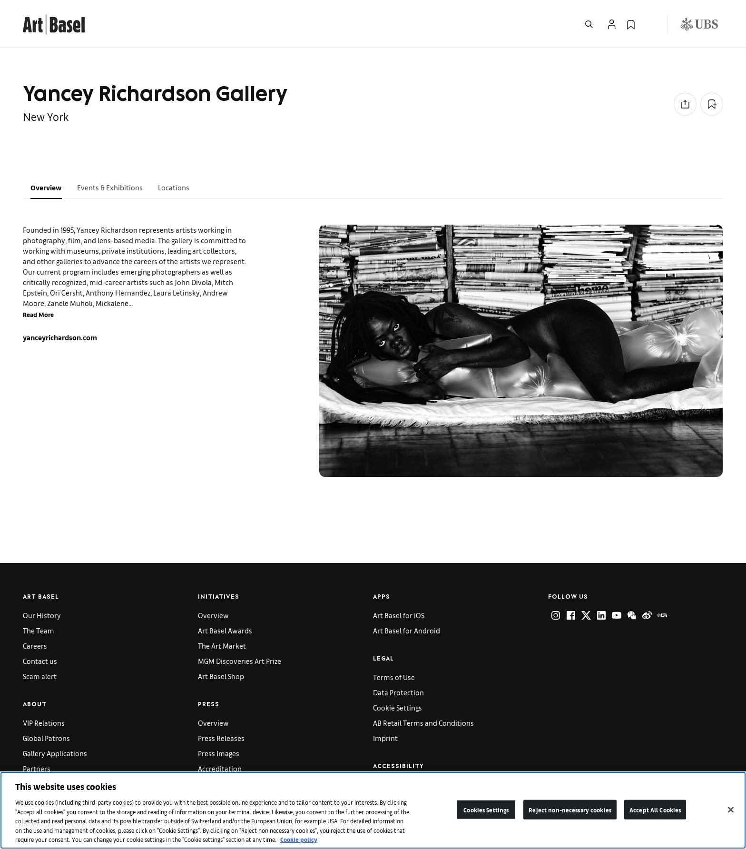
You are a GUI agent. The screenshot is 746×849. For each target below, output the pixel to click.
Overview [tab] (46, 187)
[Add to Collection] (711, 104)
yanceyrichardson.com (60, 337)
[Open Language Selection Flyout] (649, 24)
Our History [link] (42, 615)
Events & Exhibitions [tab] (110, 187)
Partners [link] (36, 768)
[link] (54, 23)
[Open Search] (589, 24)
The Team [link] (38, 630)
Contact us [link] (40, 660)
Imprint (385, 737)
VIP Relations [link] (44, 722)
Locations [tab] (173, 187)
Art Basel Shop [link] (221, 676)
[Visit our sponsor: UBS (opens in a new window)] (699, 24)
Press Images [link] (218, 753)
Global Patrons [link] (46, 737)
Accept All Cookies (655, 809)
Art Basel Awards (225, 630)
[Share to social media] (685, 104)
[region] (373, 810)
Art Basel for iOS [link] (398, 615)
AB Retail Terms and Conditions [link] (423, 722)
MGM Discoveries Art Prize (239, 660)
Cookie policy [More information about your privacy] (298, 839)
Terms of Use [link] (394, 676)
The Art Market (222, 645)
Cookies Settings (486, 809)
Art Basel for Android (406, 630)
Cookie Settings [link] (397, 707)
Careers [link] (35, 645)
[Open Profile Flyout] (611, 24)
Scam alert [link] (40, 676)
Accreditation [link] (220, 768)
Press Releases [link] (221, 737)
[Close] (730, 809)
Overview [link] (213, 615)
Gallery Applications (55, 753)
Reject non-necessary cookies (570, 809)
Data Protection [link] (398, 692)
